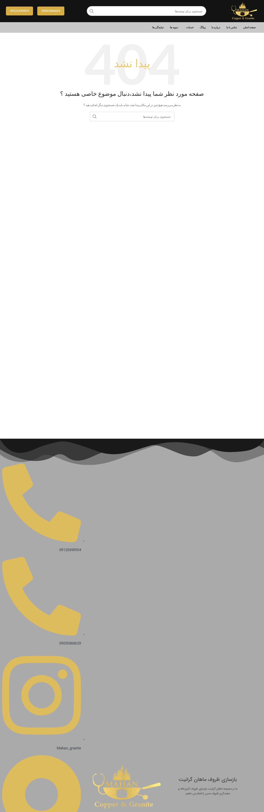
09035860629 (50, 10)
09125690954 (19, 10)
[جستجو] (146, 11)
